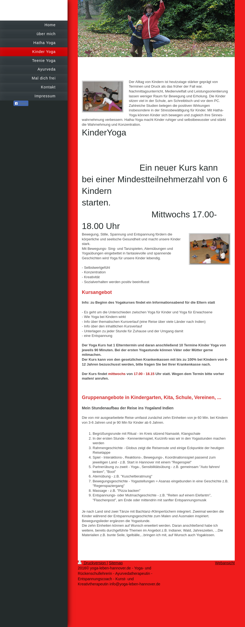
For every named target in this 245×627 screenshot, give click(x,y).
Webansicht (225, 563)
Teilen (21, 103)
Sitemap (116, 563)
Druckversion (92, 563)
